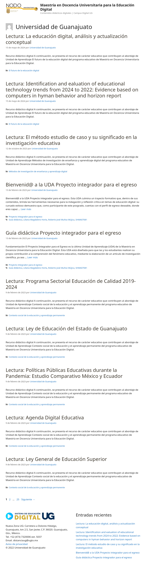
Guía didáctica (15, 219)
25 (18, 499)
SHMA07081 (81, 219)
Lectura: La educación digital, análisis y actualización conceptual (67, 39)
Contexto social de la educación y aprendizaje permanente (37, 315)
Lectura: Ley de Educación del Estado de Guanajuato (66, 328)
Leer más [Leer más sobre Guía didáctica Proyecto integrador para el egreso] (32, 257)
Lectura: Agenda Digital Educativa (45, 417)
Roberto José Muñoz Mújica (61, 219)
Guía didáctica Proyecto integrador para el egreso (63, 232)
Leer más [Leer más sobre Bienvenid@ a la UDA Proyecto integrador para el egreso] (26, 209)
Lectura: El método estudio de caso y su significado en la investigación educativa (71, 140)
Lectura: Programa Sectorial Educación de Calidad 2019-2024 (71, 284)
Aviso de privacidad (17, 544)
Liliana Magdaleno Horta (35, 219)
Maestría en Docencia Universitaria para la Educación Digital (87, 7)
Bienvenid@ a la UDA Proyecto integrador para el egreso (71, 184)
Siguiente (28, 499)
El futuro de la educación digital (24, 70)
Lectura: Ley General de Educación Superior (56, 459)
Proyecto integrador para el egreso (25, 216)
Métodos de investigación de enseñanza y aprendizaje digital (38, 171)
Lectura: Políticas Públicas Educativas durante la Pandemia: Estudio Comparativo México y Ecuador (64, 373)
